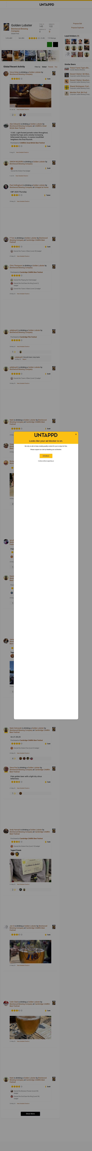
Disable (46, 456)
